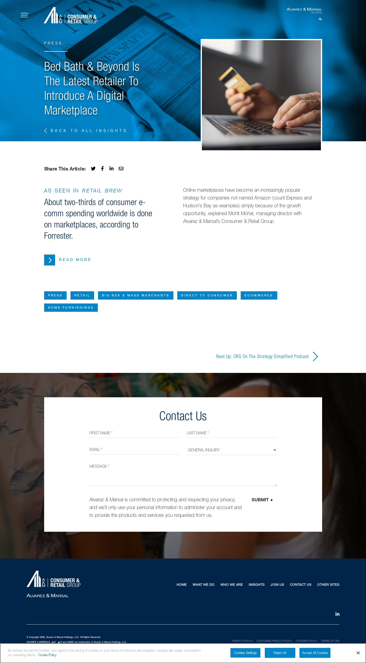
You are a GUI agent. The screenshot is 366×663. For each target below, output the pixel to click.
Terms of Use (330, 640)
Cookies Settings (245, 655)
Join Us (277, 585)
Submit (260, 500)
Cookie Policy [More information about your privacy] (47, 658)
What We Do (204, 585)
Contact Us (300, 585)
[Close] (358, 655)
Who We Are (231, 585)
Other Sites (328, 585)
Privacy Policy (242, 640)
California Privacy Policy (274, 640)
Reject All (280, 655)
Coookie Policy (306, 640)
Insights (257, 585)
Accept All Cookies (315, 655)
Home (182, 585)
